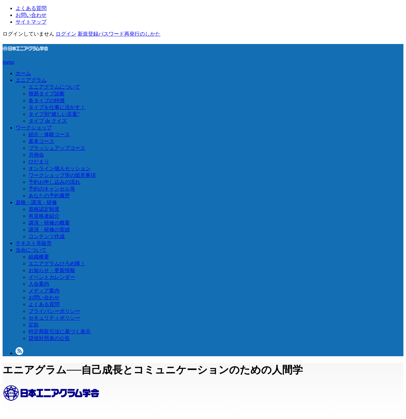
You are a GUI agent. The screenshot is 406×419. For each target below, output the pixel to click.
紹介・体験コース (49, 134)
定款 (33, 324)
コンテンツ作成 (46, 236)
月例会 (36, 155)
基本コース (41, 141)
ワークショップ (34, 127)
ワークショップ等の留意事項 (62, 175)
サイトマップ (31, 22)
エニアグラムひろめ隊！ (56, 263)
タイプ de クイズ (47, 121)
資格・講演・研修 (36, 202)
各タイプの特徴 (46, 100)
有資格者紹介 (44, 216)
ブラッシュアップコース (56, 148)
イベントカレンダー (51, 277)
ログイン (66, 34)
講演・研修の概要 (49, 223)
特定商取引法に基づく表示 (59, 331)
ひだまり (38, 161)
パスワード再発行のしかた (129, 34)
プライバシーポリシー (54, 311)
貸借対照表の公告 (49, 338)
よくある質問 (31, 8)
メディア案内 (44, 290)
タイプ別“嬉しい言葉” (54, 114)
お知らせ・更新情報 (51, 270)
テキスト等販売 (34, 243)
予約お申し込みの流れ (54, 182)
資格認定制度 (44, 209)
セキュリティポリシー (54, 318)
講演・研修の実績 (49, 229)
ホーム (23, 73)
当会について (31, 250)
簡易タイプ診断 (46, 93)
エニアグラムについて (54, 87)
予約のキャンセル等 (51, 189)
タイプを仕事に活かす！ (56, 107)
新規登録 (88, 34)
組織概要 (38, 256)
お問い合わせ (31, 15)
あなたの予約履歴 (49, 195)
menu (8, 62)
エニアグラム (31, 80)
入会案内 (38, 284)
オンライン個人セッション (59, 168)
